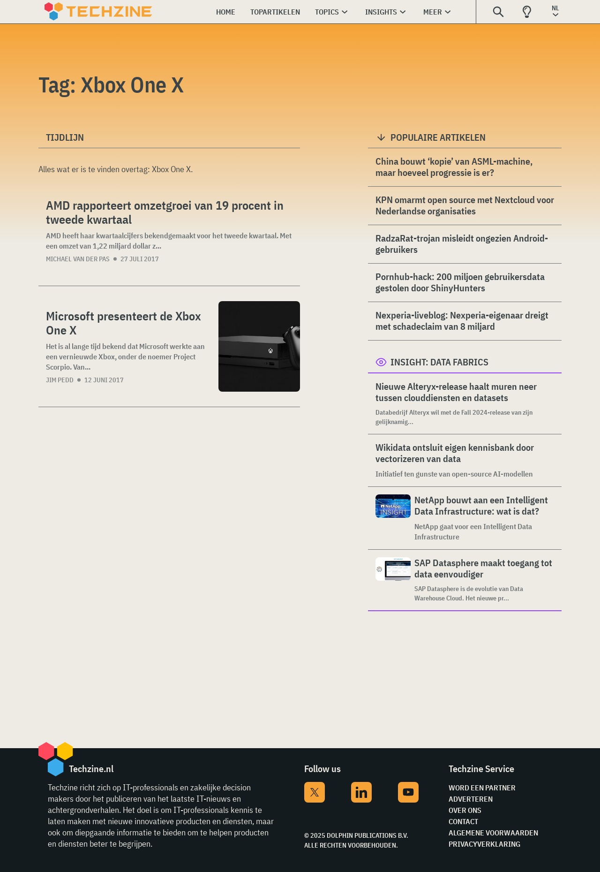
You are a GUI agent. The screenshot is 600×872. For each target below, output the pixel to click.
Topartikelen (275, 11)
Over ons (465, 810)
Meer (432, 11)
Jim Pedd (60, 380)
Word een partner (482, 787)
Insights (381, 11)
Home (225, 11)
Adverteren (471, 799)
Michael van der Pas (78, 259)
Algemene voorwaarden (493, 832)
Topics (327, 11)
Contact (463, 821)
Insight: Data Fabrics (439, 362)
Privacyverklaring (484, 844)
